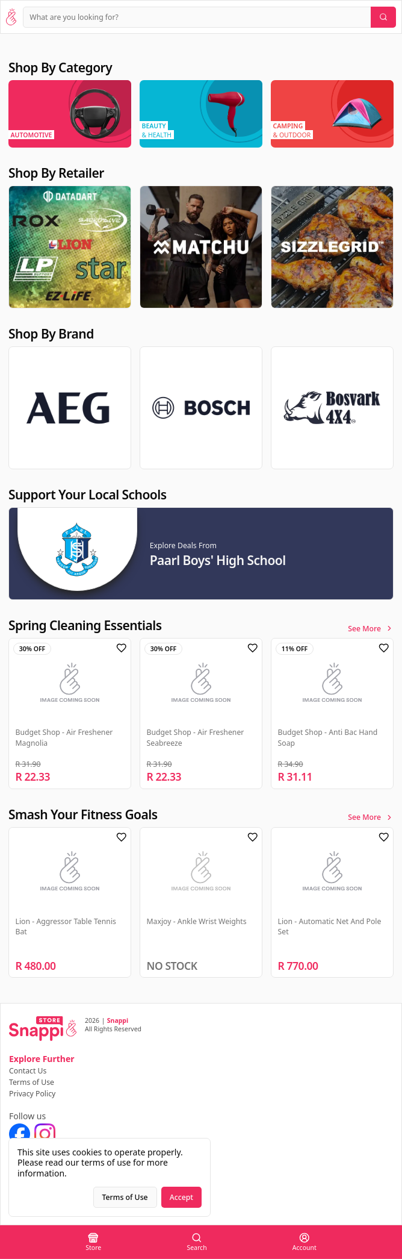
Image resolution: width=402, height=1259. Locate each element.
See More (371, 628)
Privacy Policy (32, 1093)
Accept (181, 1197)
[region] (201, 114)
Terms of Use (31, 1082)
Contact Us (27, 1070)
